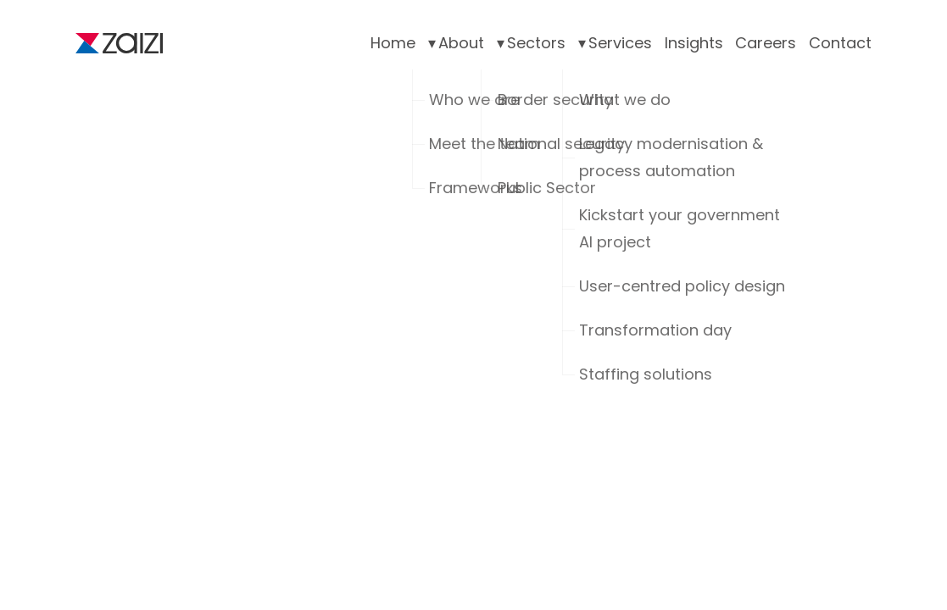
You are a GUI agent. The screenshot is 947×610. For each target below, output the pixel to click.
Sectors (536, 42)
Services (620, 42)
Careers (765, 42)
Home (392, 42)
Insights (694, 42)
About (461, 42)
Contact (840, 42)
